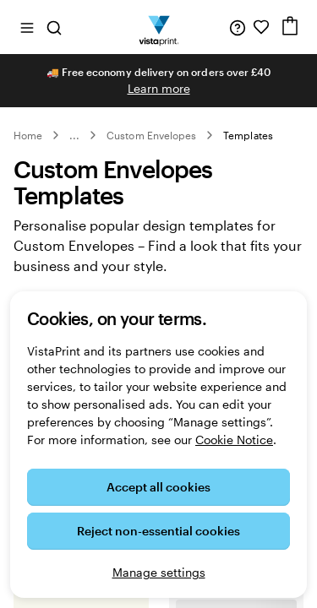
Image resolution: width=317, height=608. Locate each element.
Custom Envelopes (151, 135)
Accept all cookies (158, 487)
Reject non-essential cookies (158, 531)
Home (28, 135)
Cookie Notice (234, 439)
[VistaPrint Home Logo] (158, 27)
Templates (248, 135)
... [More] (74, 135)
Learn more (159, 88)
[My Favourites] (261, 27)
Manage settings (158, 572)
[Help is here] (237, 27)
